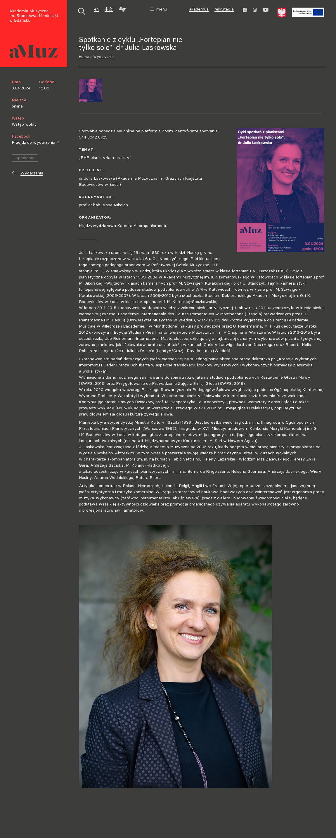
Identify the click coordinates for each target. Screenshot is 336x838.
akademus (199, 10)
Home (84, 56)
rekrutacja (224, 9)
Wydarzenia (103, 56)
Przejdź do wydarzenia (36, 142)
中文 (109, 9)
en (96, 9)
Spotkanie (24, 157)
